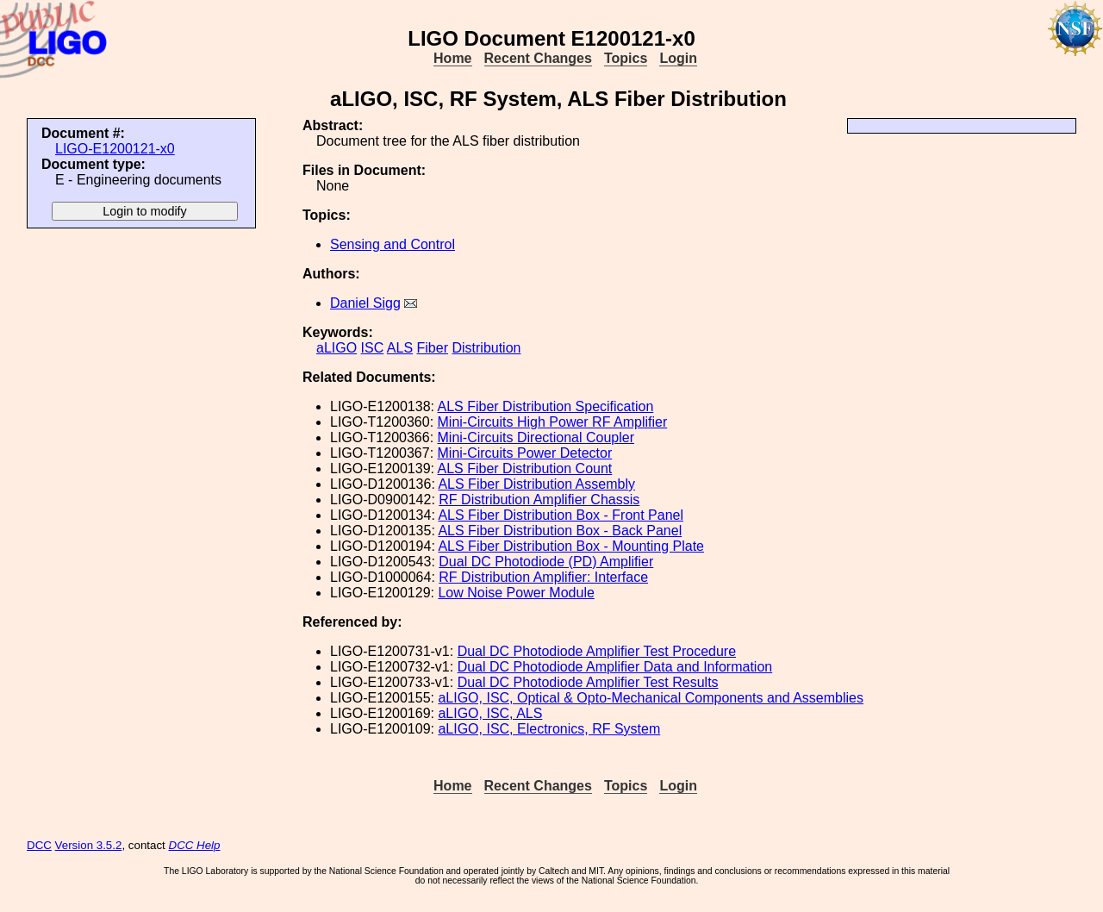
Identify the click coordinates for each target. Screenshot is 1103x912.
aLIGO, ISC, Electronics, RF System (549, 728)
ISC (372, 347)
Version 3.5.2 (88, 845)
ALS (400, 347)
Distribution (486, 347)
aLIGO (336, 347)
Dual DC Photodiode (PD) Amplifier (546, 561)
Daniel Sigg (365, 303)
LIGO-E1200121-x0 (115, 148)
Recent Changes (538, 58)
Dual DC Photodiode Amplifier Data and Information (615, 666)
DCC (39, 845)
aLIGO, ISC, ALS (490, 713)
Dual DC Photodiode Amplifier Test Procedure (597, 651)
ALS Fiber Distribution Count (525, 468)
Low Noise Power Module (516, 592)
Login (678, 58)
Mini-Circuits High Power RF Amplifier (553, 422)
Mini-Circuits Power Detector (525, 453)
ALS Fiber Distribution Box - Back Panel (560, 530)
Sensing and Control (392, 244)
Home (452, 58)
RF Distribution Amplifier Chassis (539, 499)
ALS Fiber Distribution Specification (546, 406)
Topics (625, 58)
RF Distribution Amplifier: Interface (543, 577)
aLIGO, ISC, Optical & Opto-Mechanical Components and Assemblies (650, 697)
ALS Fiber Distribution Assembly (536, 484)
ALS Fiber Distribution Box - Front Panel (560, 515)
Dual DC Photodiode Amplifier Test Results (588, 682)
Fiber (432, 347)
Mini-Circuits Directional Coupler (536, 437)
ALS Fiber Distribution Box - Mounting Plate (571, 546)
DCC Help (195, 845)
